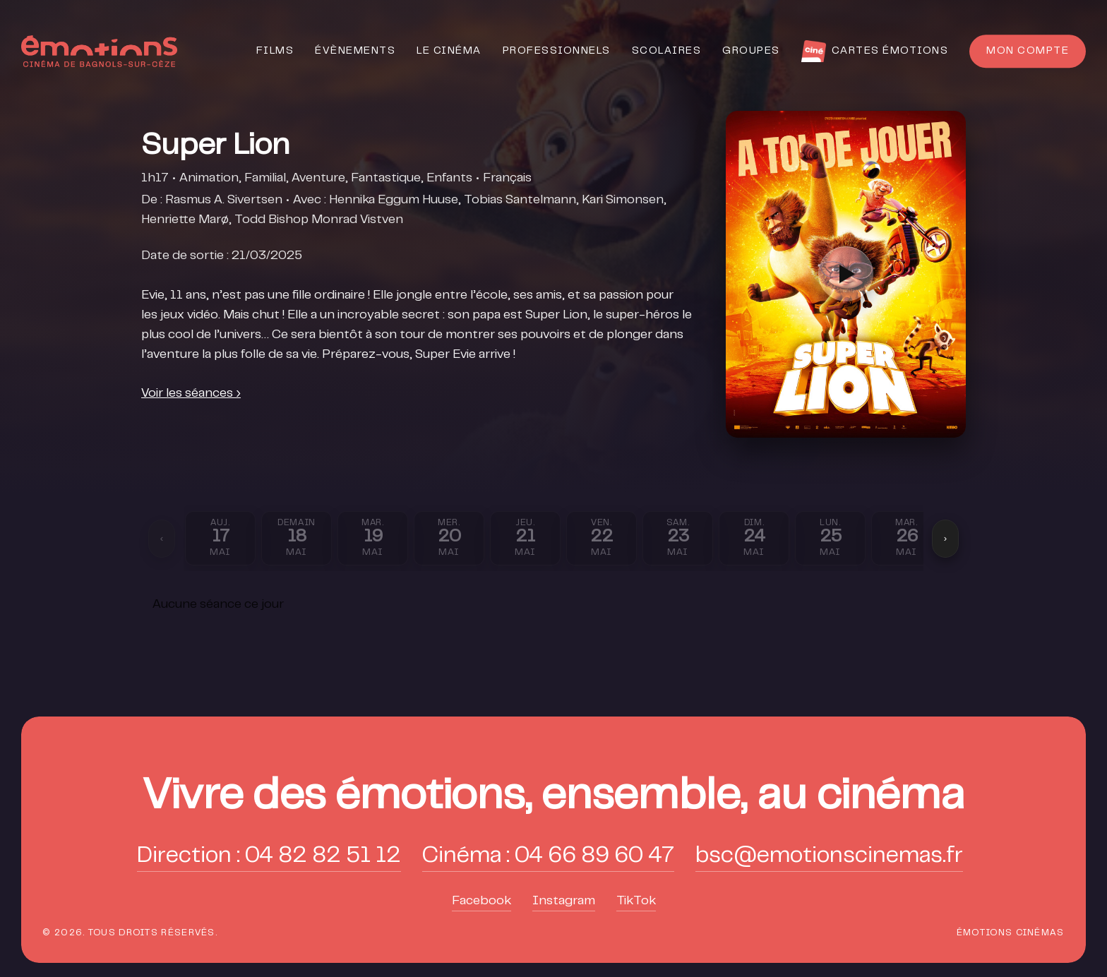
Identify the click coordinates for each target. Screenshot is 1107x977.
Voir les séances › (191, 394)
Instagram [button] (563, 901)
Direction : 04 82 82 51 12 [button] (269, 856)
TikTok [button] (636, 901)
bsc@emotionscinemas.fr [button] (829, 856)
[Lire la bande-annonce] (846, 274)
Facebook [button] (481, 901)
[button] (553, 798)
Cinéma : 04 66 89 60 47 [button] (548, 856)
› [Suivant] (945, 538)
